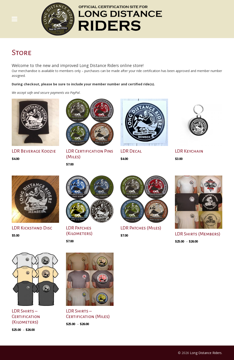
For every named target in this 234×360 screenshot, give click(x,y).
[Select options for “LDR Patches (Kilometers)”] (71, 247)
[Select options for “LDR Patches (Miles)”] (125, 241)
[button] (16, 165)
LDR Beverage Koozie (34, 150)
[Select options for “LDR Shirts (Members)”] (187, 247)
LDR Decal (131, 150)
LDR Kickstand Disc (32, 227)
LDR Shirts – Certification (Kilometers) (26, 316)
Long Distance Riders (206, 353)
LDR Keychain (189, 150)
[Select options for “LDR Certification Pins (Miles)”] (71, 170)
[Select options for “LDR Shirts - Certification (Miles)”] (78, 330)
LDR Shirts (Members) (197, 233)
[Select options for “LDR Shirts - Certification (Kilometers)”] (24, 336)
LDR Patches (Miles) (140, 227)
